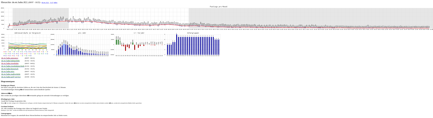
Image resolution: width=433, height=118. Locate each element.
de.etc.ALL (45, 2)
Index (55, 2)
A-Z (51, 2)
